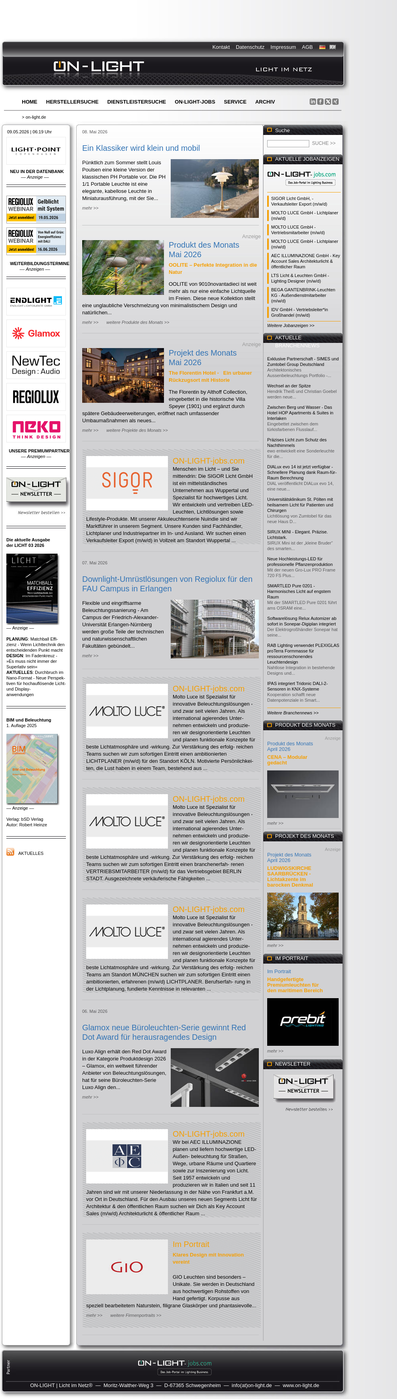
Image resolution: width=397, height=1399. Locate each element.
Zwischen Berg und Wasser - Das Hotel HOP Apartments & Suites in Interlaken (300, 413)
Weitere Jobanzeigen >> (290, 325)
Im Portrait (191, 1244)
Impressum (283, 47)
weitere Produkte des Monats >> (137, 322)
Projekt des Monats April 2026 (289, 857)
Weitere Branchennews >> (292, 712)
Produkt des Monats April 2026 (290, 746)
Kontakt (221, 47)
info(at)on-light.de (252, 1385)
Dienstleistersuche (136, 102)
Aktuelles (31, 853)
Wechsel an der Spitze (289, 385)
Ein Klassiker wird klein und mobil (141, 148)
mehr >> (90, 208)
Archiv (265, 102)
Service (235, 102)
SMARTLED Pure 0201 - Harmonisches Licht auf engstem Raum (299, 591)
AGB (307, 47)
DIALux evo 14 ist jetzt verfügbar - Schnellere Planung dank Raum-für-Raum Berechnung (302, 472)
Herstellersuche (72, 102)
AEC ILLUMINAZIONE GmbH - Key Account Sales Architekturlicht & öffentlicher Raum (305, 261)
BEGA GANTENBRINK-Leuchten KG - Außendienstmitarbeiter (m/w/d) (303, 295)
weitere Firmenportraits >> (135, 1315)
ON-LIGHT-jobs (195, 102)
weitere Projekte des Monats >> (137, 430)
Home (29, 102)
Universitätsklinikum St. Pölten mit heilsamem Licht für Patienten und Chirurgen (300, 505)
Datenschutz (250, 47)
